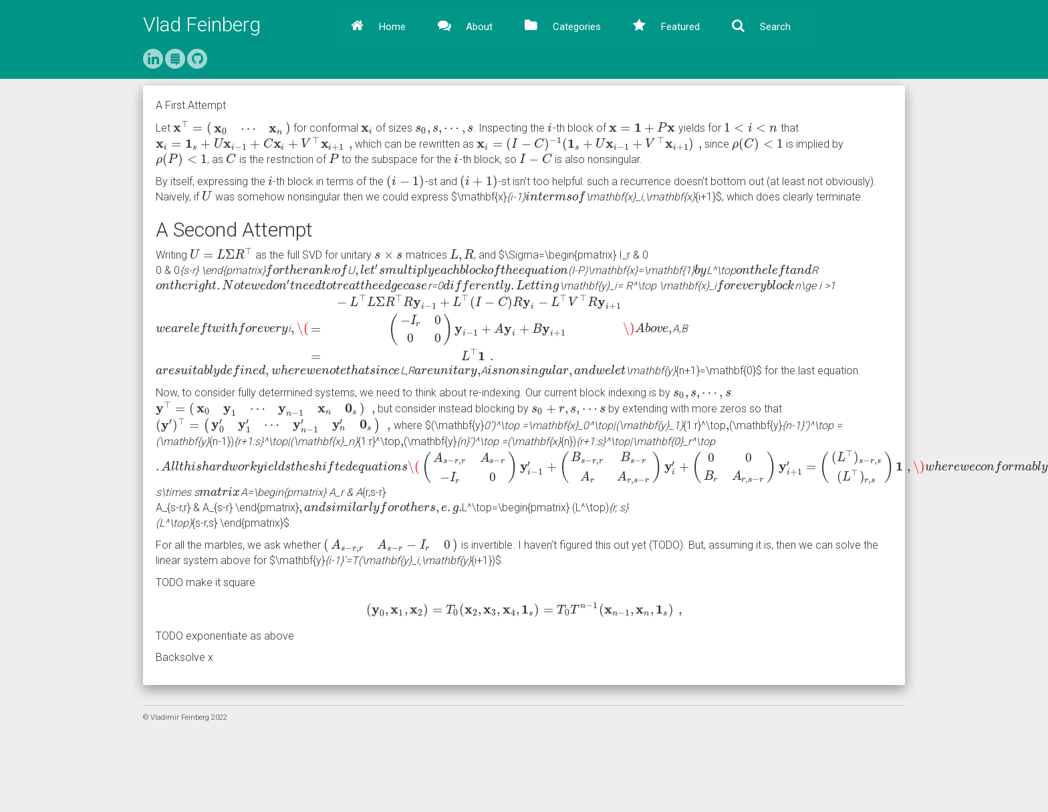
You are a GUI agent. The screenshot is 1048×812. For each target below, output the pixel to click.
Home (391, 27)
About (478, 27)
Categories (575, 27)
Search (774, 27)
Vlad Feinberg (202, 24)
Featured (679, 27)
